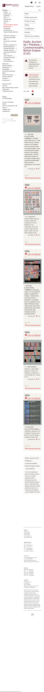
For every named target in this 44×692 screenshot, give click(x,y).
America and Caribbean (7, 15)
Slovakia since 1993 (9, 58)
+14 (38, 281)
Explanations (6, 111)
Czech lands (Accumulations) (8, 60)
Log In (38, 6)
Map (31, 537)
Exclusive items (6, 84)
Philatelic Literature (9, 36)
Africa (5, 17)
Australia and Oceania (7, 20)
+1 (39, 422)
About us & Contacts (31, 36)
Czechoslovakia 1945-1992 (10, 53)
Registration (29, 6)
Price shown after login (32, 178)
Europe (6, 12)
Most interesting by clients (10, 88)
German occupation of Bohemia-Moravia (10, 46)
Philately (5, 10)
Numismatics (6, 67)
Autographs (5, 69)
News (26, 13)
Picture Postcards (7, 75)
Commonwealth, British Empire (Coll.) (11, 26)
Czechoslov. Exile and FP (10, 42)
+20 (38, 212)
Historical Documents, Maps (9, 72)
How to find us (27, 537)
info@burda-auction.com (32, 557)
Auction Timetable (7, 102)
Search (4, 104)
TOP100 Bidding (7, 98)
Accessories (5, 80)
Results (4, 97)
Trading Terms (6, 109)
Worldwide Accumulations (8, 29)
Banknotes (5, 64)
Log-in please (32, 102)
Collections (5, 89)
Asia (5, 23)
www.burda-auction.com (31, 560)
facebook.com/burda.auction (33, 562)
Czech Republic (8, 56)
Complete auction (7, 91)
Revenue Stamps (7, 66)
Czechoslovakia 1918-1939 (10, 38)
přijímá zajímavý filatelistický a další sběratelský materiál (32, 606)
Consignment (29, 28)
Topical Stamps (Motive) (11, 32)
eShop (26, 25)
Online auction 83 (30, 17)
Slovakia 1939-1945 (9, 48)
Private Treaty (29, 21)
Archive (27, 32)
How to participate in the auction (9, 107)
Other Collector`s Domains (7, 78)
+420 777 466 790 (29, 559)
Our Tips (4, 86)
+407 (38, 130)
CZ (39, 10)
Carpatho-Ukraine (9, 50)
